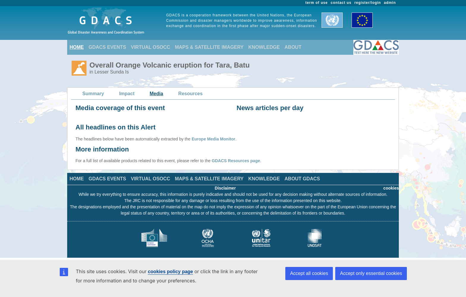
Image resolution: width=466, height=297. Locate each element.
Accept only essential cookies (371, 273)
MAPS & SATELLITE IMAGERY (209, 47)
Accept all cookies (309, 273)
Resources (190, 93)
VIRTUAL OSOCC (150, 47)
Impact (127, 93)
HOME (77, 47)
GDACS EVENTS (107, 47)
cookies (391, 188)
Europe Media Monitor (213, 139)
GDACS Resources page (236, 160)
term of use (317, 3)
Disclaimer (225, 188)
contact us (341, 3)
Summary (93, 93)
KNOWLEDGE (264, 47)
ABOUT (292, 47)
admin (390, 3)
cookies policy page (170, 271)
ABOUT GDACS (302, 178)
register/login (367, 3)
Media (156, 93)
